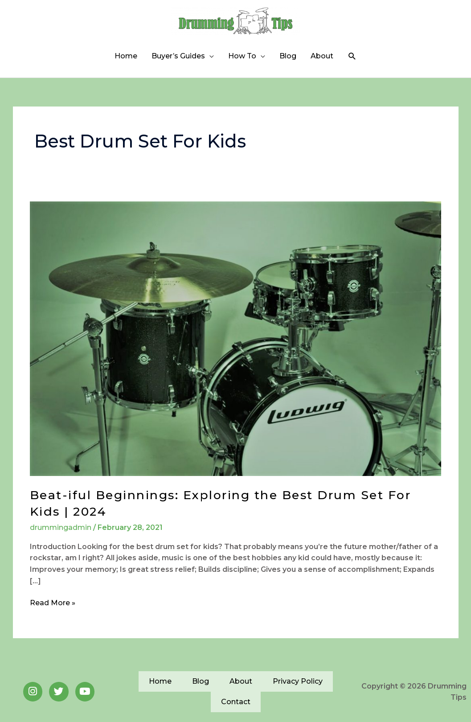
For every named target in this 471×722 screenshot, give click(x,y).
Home (126, 61)
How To (242, 61)
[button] (352, 61)
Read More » (52, 607)
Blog (287, 61)
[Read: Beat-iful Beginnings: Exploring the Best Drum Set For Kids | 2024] (235, 344)
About (322, 61)
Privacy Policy (298, 686)
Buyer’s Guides (178, 61)
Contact (235, 707)
